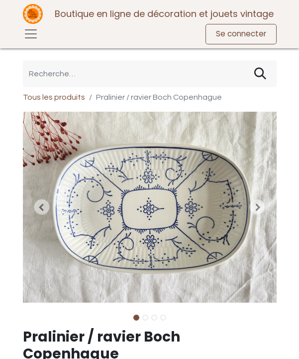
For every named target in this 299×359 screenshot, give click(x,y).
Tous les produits (54, 97)
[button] (42, 207)
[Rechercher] (260, 74)
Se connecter (241, 33)
